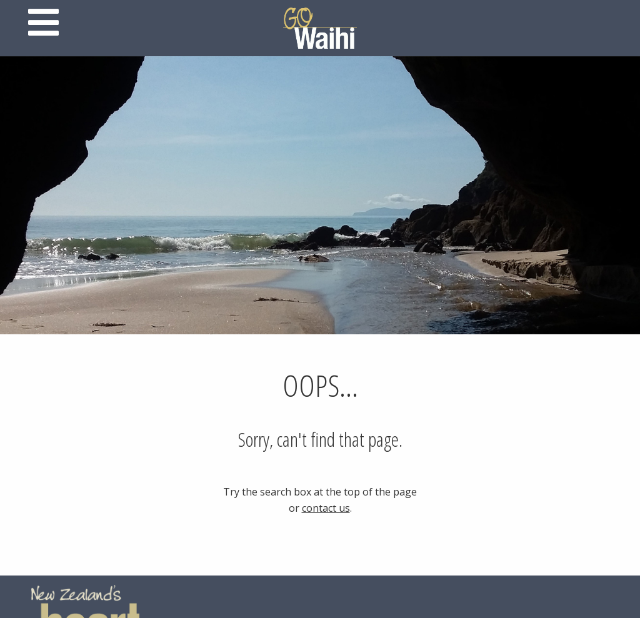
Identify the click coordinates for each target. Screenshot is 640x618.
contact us (326, 508)
